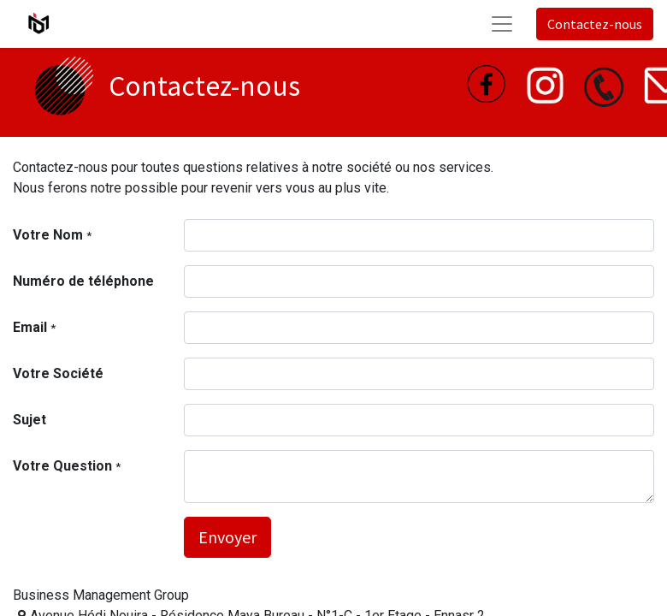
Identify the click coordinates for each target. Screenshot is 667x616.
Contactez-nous (594, 24)
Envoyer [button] (227, 537)
